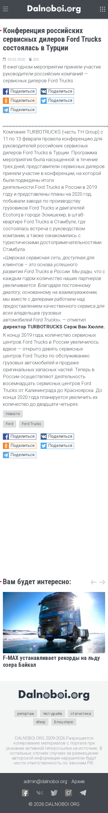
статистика (81, 713)
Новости (13, 414)
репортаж (25, 713)
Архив (78, 781)
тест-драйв (52, 713)
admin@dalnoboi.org (45, 781)
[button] (102, 582)
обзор (41, 722)
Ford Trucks (31, 424)
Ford (9, 424)
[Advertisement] (54, 516)
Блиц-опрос (63, 722)
